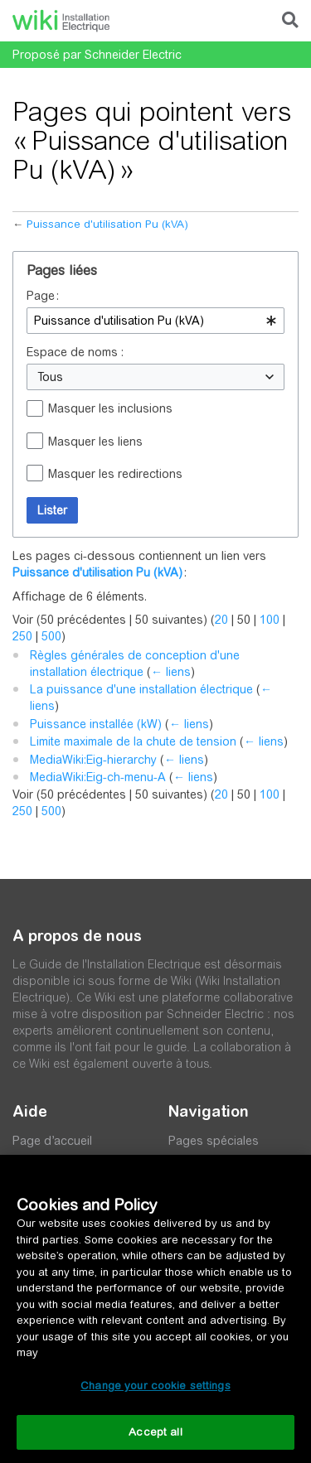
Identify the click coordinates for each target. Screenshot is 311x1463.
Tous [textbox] (50, 377)
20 (221, 619)
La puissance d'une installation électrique (141, 689)
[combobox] (155, 320)
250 (22, 636)
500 (51, 636)
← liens (171, 671)
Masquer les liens (95, 441)
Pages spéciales (213, 1140)
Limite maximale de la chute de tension (133, 741)
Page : (43, 295)
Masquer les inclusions (110, 408)
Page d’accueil (52, 1140)
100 (269, 619)
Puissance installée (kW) (96, 724)
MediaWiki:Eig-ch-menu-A (98, 777)
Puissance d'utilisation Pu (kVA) (107, 224)
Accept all (155, 1432)
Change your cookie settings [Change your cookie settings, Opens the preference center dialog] (155, 1385)
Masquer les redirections (115, 473)
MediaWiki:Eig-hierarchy (93, 759)
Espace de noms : (75, 352)
